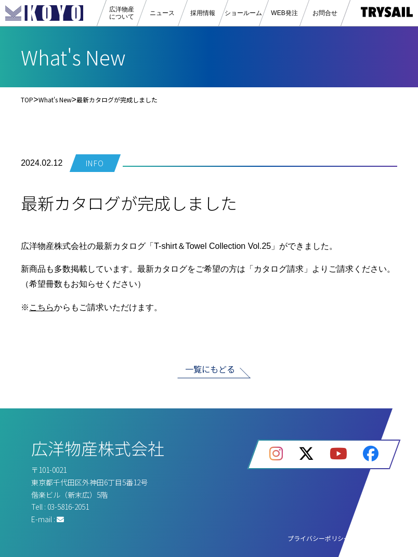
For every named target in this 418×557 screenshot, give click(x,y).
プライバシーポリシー (319, 538)
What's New (55, 99)
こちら (41, 307)
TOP (27, 99)
